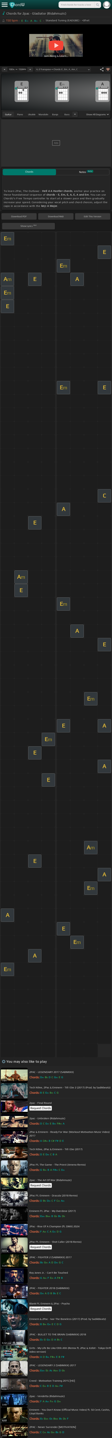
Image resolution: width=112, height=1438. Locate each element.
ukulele (31, 114)
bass (67, 114)
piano (20, 114)
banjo (55, 114)
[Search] (97, 4)
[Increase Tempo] (30, 69)
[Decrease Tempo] (4, 69)
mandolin (43, 114)
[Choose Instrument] (74, 114)
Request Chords (40, 1108)
